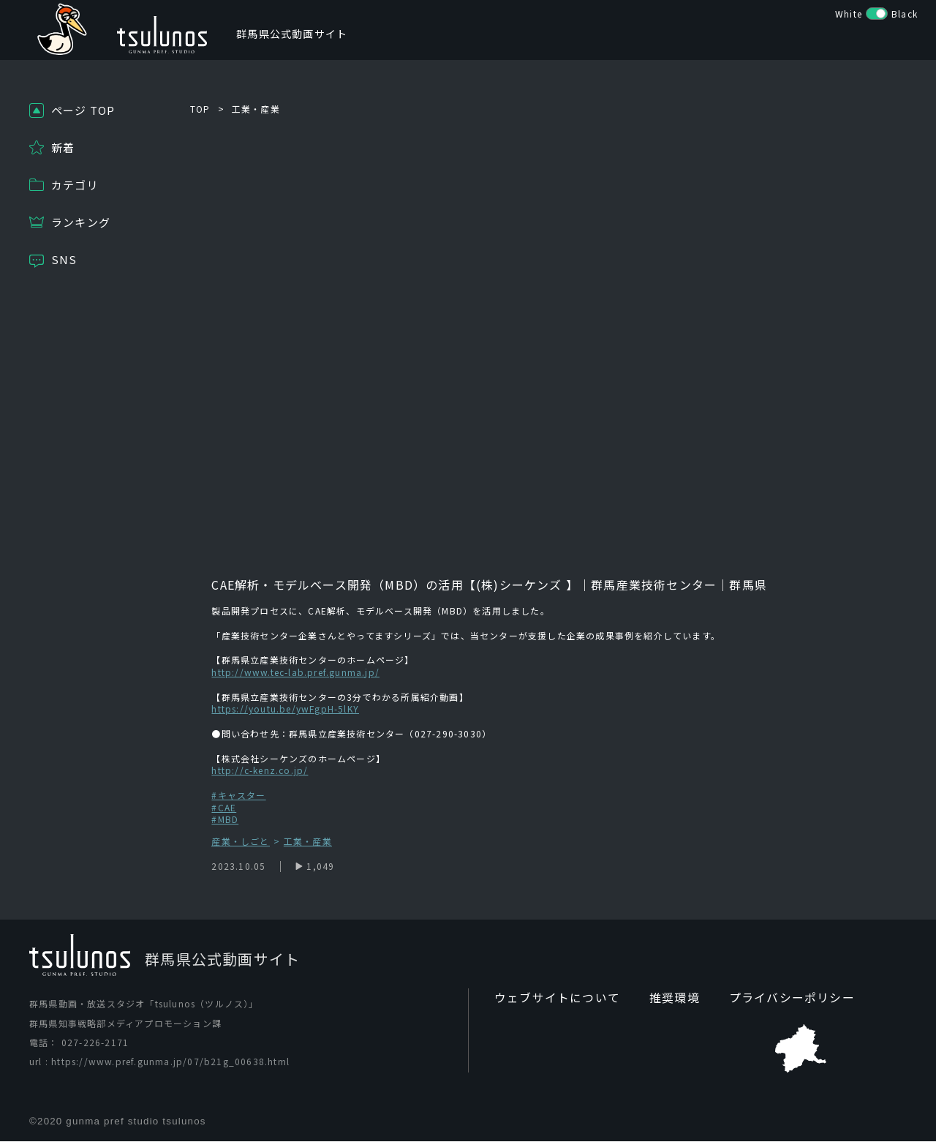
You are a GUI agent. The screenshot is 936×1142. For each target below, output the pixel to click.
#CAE (223, 807)
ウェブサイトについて (549, 998)
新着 (63, 147)
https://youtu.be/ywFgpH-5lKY (285, 708)
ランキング (80, 222)
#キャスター (238, 795)
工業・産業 (256, 108)
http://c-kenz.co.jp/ (259, 770)
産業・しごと (240, 841)
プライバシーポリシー (764, 998)
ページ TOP (83, 110)
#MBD (224, 819)
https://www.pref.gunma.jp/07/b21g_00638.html (170, 1062)
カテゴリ (75, 184)
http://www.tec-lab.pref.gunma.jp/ (295, 672)
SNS (64, 259)
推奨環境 (657, 998)
